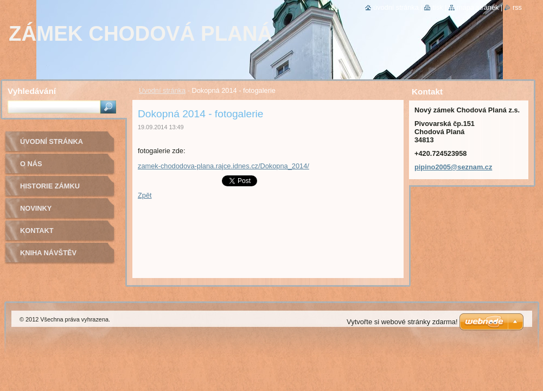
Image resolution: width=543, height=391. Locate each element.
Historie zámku (50, 186)
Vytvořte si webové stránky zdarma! (402, 322)
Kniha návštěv (48, 253)
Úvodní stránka (162, 90)
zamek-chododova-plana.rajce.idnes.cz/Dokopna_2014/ (223, 166)
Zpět (145, 195)
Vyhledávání (32, 91)
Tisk (437, 7)
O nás (31, 164)
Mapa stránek (478, 7)
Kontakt (37, 230)
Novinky (36, 208)
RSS (517, 7)
